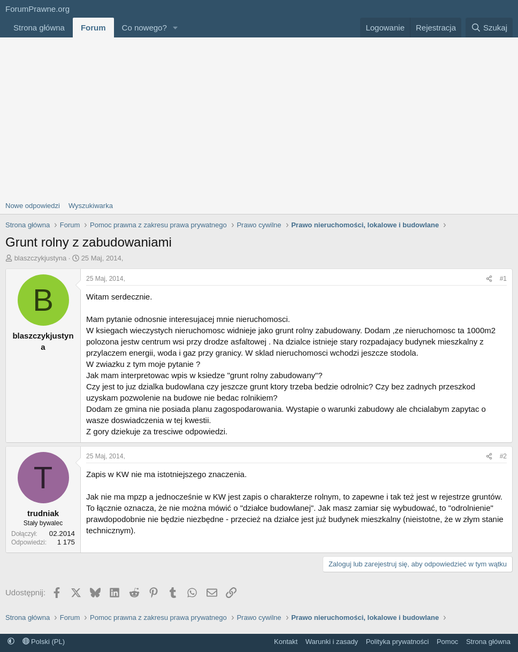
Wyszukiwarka (90, 206)
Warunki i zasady (332, 642)
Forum (93, 27)
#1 (503, 278)
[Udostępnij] (489, 279)
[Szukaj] (489, 27)
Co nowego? (144, 27)
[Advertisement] (259, 118)
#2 (503, 456)
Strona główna (39, 27)
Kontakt (286, 642)
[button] (175, 27)
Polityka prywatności (397, 642)
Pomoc (447, 642)
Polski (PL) (43, 642)
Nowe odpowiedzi (32, 206)
